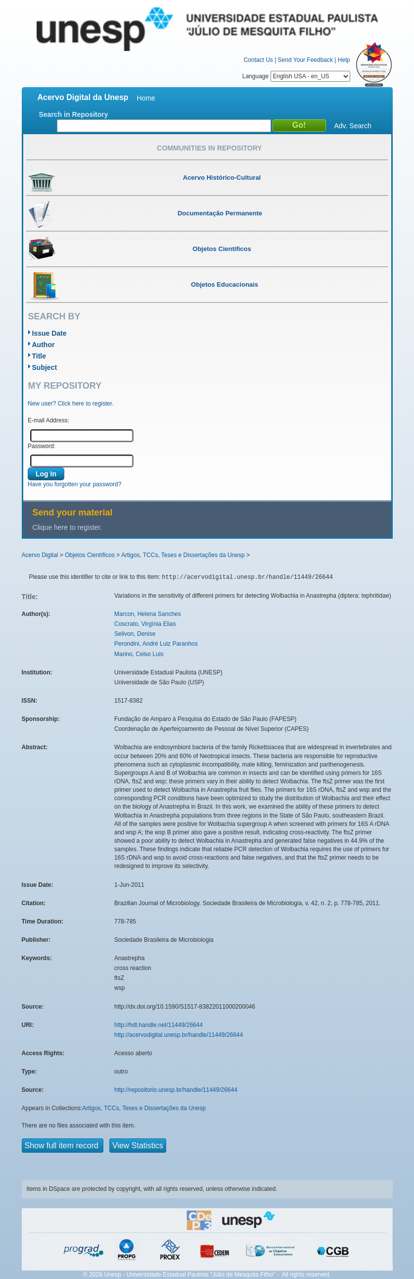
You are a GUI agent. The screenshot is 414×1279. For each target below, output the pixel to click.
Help (344, 59)
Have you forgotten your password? (74, 484)
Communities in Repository (209, 148)
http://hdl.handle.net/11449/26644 (158, 1025)
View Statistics (137, 1145)
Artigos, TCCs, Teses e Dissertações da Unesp (183, 555)
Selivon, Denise (134, 633)
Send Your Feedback (305, 59)
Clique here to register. (67, 527)
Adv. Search (352, 126)
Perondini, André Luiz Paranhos (156, 643)
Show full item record (63, 1145)
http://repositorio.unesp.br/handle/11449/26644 (175, 1089)
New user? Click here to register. (70, 403)
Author (43, 345)
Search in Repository (73, 114)
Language (296, 76)
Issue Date (49, 333)
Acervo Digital (40, 555)
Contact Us (258, 59)
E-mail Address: (48, 420)
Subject (44, 367)
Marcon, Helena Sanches (147, 614)
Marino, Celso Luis (138, 654)
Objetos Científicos (90, 555)
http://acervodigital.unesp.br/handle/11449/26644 (178, 1034)
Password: (41, 446)
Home (146, 98)
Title (39, 356)
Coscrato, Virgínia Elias (145, 623)
